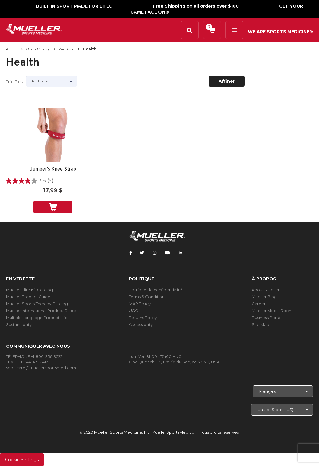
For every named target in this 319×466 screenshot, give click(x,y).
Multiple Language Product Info (37, 317)
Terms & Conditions (147, 296)
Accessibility (141, 324)
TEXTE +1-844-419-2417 (27, 361)
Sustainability (19, 324)
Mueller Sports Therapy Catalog (37, 303)
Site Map (260, 324)
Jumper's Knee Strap (53, 169)
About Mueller (265, 289)
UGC (133, 310)
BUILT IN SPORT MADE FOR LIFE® (74, 6)
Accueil (12, 49)
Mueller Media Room (272, 310)
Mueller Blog (264, 296)
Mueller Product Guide (28, 296)
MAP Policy (140, 303)
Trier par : (14, 81)
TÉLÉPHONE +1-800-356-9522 (34, 356)
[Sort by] (51, 81)
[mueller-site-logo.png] (34, 28)
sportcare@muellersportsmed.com (41, 367)
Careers (259, 303)
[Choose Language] (283, 391)
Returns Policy (143, 317)
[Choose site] (282, 410)
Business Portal (266, 317)
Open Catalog (38, 49)
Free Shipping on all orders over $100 (196, 6)
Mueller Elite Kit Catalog (29, 289)
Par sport (66, 49)
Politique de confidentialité (155, 289)
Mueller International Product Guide (41, 310)
